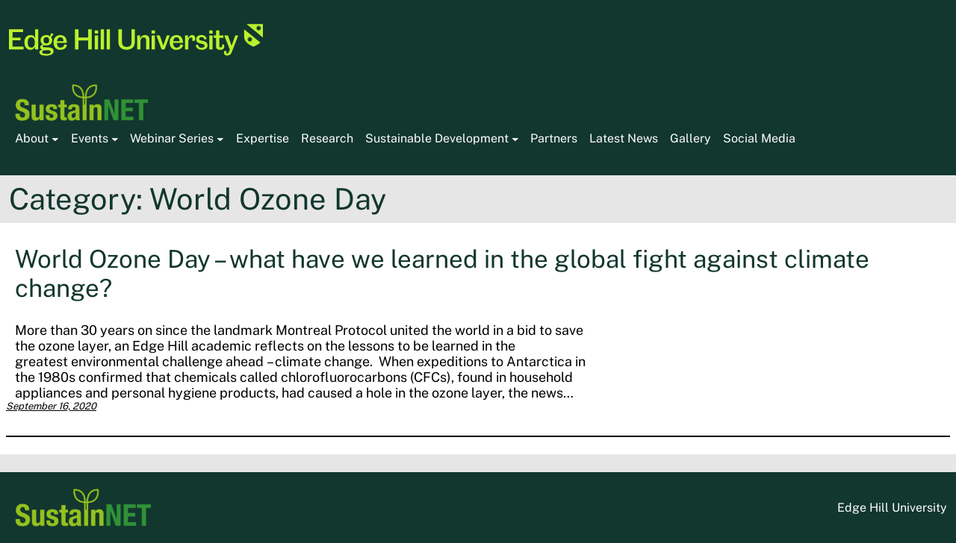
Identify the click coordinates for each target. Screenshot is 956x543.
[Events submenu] (115, 138)
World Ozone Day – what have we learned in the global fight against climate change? (442, 273)
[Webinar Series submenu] (220, 138)
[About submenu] (55, 138)
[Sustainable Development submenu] (515, 138)
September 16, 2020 (51, 406)
